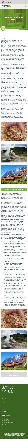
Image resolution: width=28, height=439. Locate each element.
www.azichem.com (6, 395)
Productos (5, 409)
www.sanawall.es (5, 419)
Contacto (4, 411)
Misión (3, 402)
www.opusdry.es (5, 420)
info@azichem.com (6, 394)
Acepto (20, 435)
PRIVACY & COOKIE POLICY (8, 422)
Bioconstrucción (6, 404)
